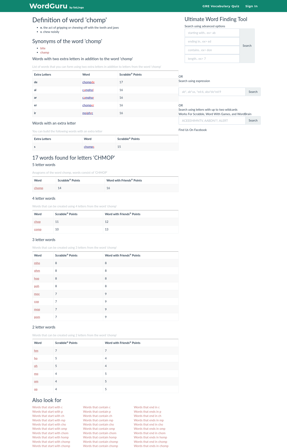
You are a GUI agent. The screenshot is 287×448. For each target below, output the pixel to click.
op (35, 389)
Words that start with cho (49, 424)
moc (37, 294)
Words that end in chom (150, 433)
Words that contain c (96, 407)
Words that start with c (47, 407)
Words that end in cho (148, 424)
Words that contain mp (98, 420)
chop (37, 221)
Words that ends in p (147, 411)
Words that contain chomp (100, 441)
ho (35, 358)
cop (36, 301)
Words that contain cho (98, 424)
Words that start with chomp (51, 441)
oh (35, 366)
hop (36, 278)
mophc (87, 113)
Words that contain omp (99, 428)
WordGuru (56, 6)
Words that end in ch (147, 416)
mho (37, 263)
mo (36, 373)
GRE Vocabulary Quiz (221, 6)
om (36, 381)
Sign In (252, 6)
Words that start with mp (48, 420)
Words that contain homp (99, 437)
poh (36, 286)
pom (37, 317)
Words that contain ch (97, 416)
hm (36, 350)
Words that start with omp (49, 428)
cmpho (88, 90)
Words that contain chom (99, 433)
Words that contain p (97, 411)
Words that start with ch (48, 416)
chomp (88, 82)
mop (37, 309)
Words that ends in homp (150, 437)
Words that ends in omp (150, 428)
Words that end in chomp (150, 441)
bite (42, 48)
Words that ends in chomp (151, 446)
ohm (37, 270)
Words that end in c (147, 407)
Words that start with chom (50, 433)
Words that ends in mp (149, 420)
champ (44, 52)
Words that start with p (47, 411)
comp (37, 229)
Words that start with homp (50, 437)
